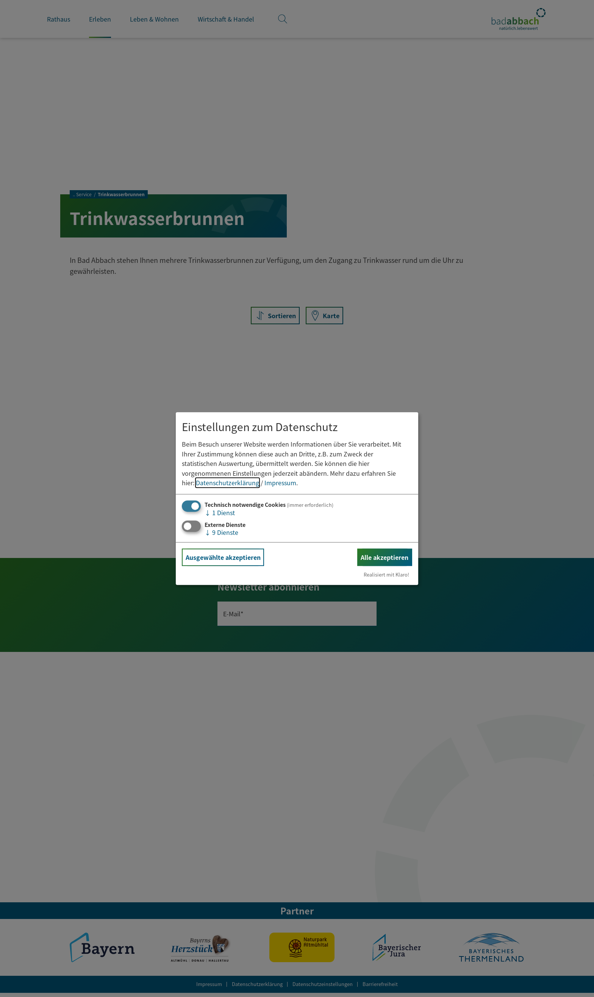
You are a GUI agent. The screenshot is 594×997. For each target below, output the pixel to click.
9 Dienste (221, 532)
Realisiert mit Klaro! (386, 574)
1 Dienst (220, 512)
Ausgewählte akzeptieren (223, 557)
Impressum (280, 483)
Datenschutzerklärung (227, 483)
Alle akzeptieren (384, 557)
